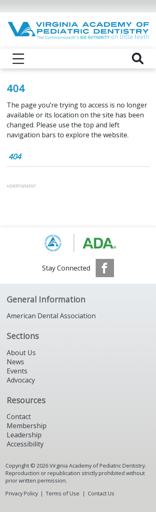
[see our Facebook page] (105, 268)
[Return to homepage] (78, 30)
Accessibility (25, 444)
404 (14, 156)
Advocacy (21, 380)
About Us (21, 352)
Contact (19, 416)
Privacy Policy (21, 493)
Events (17, 370)
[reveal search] (137, 58)
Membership (27, 425)
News (15, 361)
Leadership (24, 434)
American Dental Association (51, 315)
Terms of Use (62, 493)
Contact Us (101, 493)
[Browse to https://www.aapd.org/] (78, 243)
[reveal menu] (18, 58)
